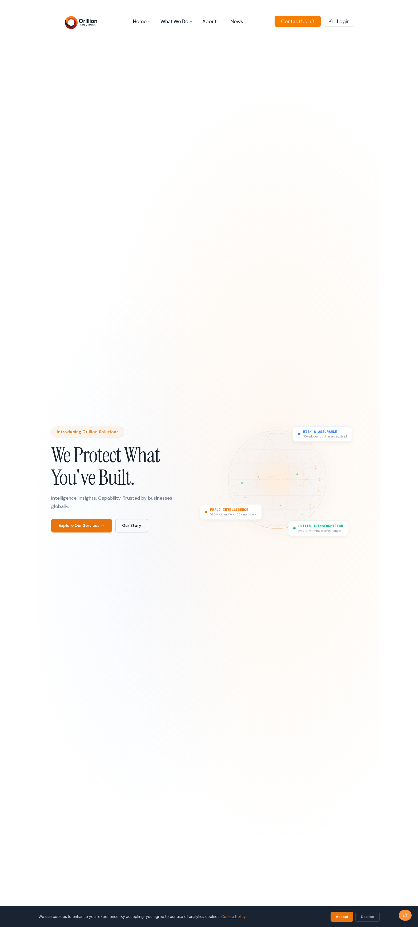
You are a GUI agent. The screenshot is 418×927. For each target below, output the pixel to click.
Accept (342, 916)
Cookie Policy (233, 916)
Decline (367, 916)
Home (142, 21)
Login (338, 21)
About (211, 21)
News (237, 21)
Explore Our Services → (81, 525)
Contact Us (297, 21)
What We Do (176, 21)
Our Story (131, 525)
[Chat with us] (405, 915)
